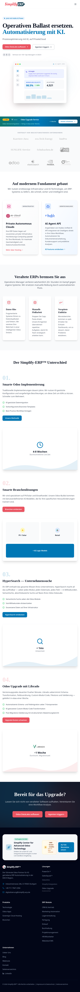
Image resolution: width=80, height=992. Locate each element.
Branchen (6, 920)
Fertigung (46, 920)
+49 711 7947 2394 (13, 888)
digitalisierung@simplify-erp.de (18, 892)
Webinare (6, 961)
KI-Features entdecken (55, 249)
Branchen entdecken (13, 509)
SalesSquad (47, 876)
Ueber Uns (6, 952)
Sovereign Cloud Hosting (12, 916)
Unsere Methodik (12, 418)
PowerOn (46, 871)
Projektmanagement (50, 932)
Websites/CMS (47, 941)
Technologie (7, 907)
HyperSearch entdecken (14, 615)
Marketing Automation (51, 911)
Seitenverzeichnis (9, 969)
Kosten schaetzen (68, 121)
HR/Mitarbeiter (48, 936)
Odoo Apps (6, 911)
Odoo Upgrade (48, 888)
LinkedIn (7, 973)
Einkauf (45, 924)
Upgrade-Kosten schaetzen (16, 720)
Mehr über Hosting (14, 250)
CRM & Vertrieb (48, 907)
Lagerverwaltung (48, 916)
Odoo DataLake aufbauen (16, 47)
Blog (4, 957)
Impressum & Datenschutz (45, 984)
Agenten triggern (42, 47)
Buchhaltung (47, 928)
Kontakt (5, 965)
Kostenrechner (46, 891)
